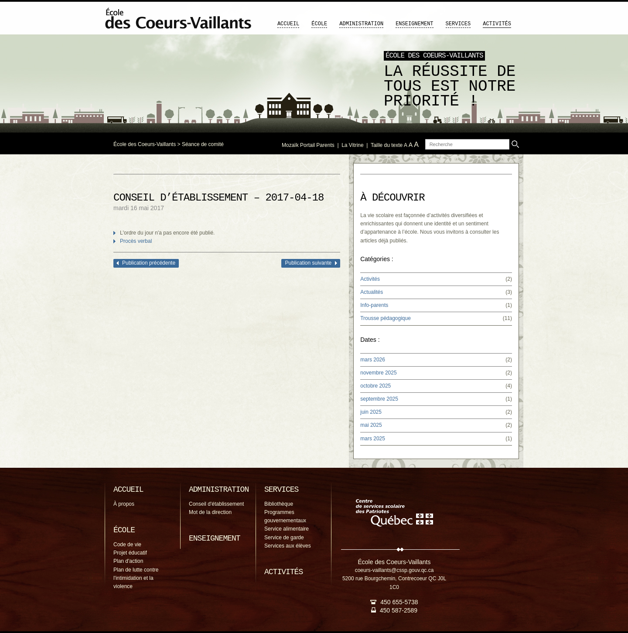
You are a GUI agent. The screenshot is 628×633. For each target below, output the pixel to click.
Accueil (288, 24)
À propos (123, 504)
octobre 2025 (375, 386)
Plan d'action (128, 561)
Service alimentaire (286, 529)
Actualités (371, 292)
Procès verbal (136, 241)
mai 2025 (371, 425)
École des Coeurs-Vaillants (144, 144)
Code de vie (127, 544)
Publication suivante (308, 263)
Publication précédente (148, 263)
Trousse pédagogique (385, 318)
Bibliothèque (278, 504)
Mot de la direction (210, 512)
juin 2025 (371, 412)
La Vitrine (352, 145)
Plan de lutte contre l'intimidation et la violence (135, 578)
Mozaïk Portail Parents (308, 145)
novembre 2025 (378, 373)
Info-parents (374, 305)
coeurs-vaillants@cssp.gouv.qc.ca (394, 570)
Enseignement (414, 24)
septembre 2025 (379, 399)
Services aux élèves (287, 546)
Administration (361, 24)
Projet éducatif (130, 553)
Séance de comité (203, 144)
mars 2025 (372, 439)
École (319, 24)
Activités (497, 24)
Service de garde (284, 537)
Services (458, 24)
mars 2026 (372, 360)
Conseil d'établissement (216, 504)
